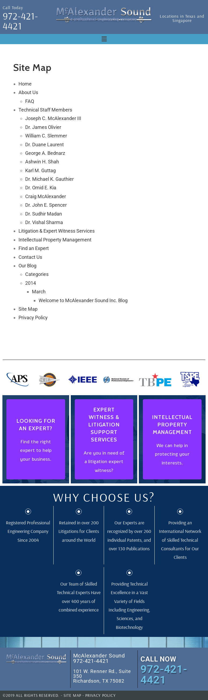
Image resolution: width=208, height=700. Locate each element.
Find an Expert (33, 248)
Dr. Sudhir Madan (43, 214)
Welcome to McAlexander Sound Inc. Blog (83, 300)
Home (25, 84)
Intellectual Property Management (54, 240)
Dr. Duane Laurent (44, 144)
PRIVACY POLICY (100, 695)
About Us (28, 92)
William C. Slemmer (46, 136)
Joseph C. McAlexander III (53, 118)
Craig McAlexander (45, 196)
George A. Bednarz (45, 153)
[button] (104, 39)
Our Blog (27, 265)
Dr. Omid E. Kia (40, 187)
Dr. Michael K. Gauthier (49, 179)
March (39, 291)
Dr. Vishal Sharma (44, 222)
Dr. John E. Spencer (46, 205)
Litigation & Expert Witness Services (56, 231)
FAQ (29, 101)
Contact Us (30, 257)
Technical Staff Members (45, 110)
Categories (37, 274)
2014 (30, 283)
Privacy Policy (33, 317)
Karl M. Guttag (40, 170)
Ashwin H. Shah (42, 161)
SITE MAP (72, 695)
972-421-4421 (20, 21)
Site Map (28, 309)
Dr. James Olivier (43, 127)
